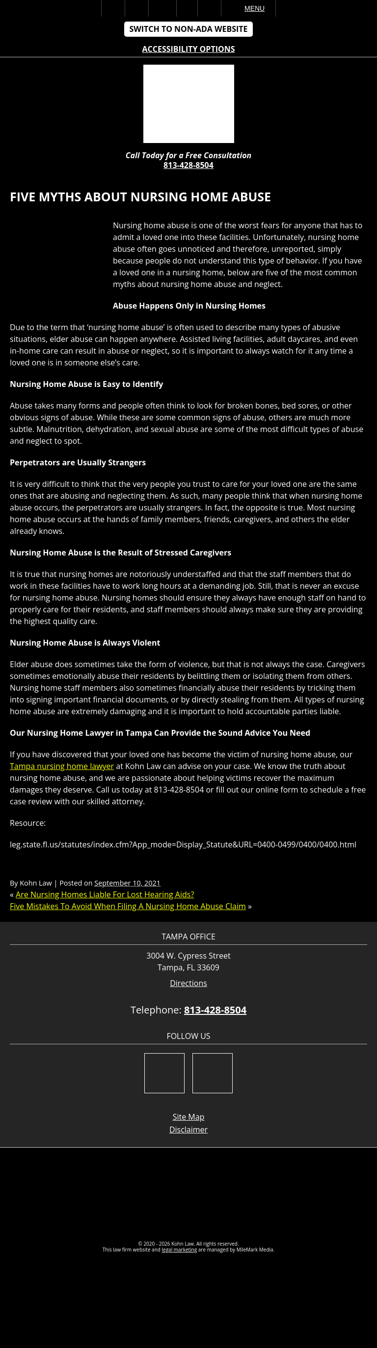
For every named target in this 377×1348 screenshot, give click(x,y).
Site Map (189, 1116)
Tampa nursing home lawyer (62, 766)
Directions (188, 983)
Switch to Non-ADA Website (188, 29)
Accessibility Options (188, 49)
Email (162, 8)
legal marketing (179, 1249)
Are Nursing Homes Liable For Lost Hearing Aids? (105, 894)
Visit (187, 8)
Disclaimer (188, 1129)
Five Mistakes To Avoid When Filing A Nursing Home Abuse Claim (128, 906)
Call (136, 8)
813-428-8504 (188, 165)
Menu (254, 8)
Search (209, 8)
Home (113, 8)
